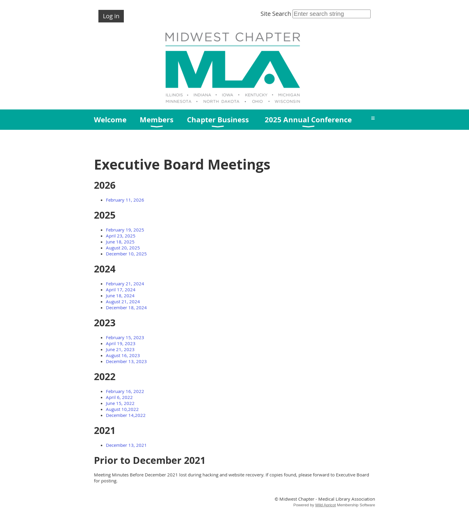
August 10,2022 (122, 409)
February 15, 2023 (125, 337)
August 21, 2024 (123, 301)
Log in (111, 16)
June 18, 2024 (120, 295)
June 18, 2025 (120, 242)
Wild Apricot (325, 505)
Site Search (316, 14)
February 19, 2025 (125, 230)
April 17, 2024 (120, 289)
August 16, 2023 (123, 355)
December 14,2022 (126, 415)
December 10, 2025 (126, 254)
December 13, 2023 (126, 361)
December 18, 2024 (126, 307)
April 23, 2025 (120, 236)
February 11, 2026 (125, 200)
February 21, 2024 (125, 284)
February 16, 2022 (125, 391)
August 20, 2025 (123, 248)
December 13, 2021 (126, 445)
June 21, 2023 (120, 349)
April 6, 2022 (119, 397)
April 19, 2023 (120, 343)
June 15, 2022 (120, 403)
